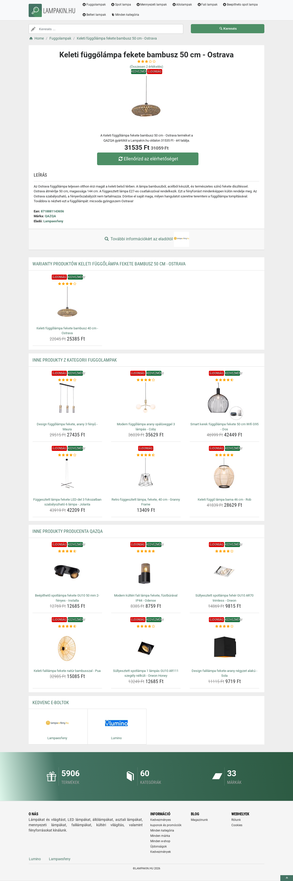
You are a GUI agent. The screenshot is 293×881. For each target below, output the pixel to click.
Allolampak (182, 4)
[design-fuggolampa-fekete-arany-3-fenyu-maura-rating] (67, 380)
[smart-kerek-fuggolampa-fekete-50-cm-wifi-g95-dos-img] (224, 401)
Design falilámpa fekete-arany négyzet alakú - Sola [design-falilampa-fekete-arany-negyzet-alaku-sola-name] (224, 673)
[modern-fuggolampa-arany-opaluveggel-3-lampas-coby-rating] (145, 380)
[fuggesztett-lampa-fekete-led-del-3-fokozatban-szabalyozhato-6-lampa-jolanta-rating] (67, 455)
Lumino (35, 859)
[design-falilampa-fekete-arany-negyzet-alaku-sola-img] (224, 648)
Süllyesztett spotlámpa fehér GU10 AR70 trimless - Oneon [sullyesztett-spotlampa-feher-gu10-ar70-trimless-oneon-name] (224, 598)
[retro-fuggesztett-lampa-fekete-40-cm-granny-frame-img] (145, 477)
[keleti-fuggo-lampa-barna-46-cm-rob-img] (224, 477)
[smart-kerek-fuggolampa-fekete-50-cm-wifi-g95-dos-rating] (224, 380)
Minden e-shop (160, 841)
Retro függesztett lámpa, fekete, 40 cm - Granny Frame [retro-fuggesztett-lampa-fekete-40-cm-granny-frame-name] (146, 502)
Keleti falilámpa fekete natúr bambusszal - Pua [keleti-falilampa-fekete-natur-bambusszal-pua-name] (67, 671)
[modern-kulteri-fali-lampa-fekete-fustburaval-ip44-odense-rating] (145, 551)
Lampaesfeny (53, 221)
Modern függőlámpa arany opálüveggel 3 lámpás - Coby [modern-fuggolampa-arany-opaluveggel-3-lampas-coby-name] (146, 426)
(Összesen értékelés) (146, 67)
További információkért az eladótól (146, 239)
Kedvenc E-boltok (50, 702)
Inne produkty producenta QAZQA (67, 531)
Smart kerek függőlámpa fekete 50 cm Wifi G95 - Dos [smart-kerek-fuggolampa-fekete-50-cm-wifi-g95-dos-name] (224, 426)
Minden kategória (125, 14)
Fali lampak (207, 4)
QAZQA (50, 216)
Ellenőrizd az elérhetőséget (147, 158)
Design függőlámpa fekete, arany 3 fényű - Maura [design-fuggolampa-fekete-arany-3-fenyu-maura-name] (67, 426)
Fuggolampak (94, 4)
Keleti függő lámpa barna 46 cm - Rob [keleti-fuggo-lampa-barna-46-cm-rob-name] (224, 499)
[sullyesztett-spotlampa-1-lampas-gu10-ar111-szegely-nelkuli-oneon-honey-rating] (145, 626)
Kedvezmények (160, 852)
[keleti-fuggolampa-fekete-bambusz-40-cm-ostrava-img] (67, 305)
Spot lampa (121, 4)
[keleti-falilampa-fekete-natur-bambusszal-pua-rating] (67, 626)
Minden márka (160, 836)
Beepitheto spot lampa (240, 4)
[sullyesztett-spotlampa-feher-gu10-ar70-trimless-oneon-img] (224, 573)
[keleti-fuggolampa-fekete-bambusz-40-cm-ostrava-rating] (67, 283)
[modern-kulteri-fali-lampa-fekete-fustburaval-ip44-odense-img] (145, 573)
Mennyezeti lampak (151, 4)
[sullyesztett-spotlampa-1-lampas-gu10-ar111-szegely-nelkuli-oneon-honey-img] (145, 648)
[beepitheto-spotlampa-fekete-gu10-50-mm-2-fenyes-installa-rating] (67, 551)
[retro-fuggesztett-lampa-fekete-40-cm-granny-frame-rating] (145, 455)
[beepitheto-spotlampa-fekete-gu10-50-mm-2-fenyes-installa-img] (67, 573)
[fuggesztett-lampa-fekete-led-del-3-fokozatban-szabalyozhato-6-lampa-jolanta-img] (67, 477)
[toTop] (286, 878)
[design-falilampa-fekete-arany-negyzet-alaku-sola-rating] (224, 626)
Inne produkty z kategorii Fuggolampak (74, 360)
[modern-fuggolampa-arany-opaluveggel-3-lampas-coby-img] (145, 401)
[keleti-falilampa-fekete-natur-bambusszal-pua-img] (67, 648)
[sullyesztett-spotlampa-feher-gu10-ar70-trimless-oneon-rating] (224, 551)
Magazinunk (199, 820)
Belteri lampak (94, 14)
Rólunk (236, 820)
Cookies (236, 825)
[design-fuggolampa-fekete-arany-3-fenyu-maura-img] (67, 401)
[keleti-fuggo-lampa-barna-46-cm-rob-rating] (224, 455)
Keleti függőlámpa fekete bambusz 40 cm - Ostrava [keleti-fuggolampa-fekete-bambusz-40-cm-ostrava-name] (67, 330)
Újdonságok (158, 846)
